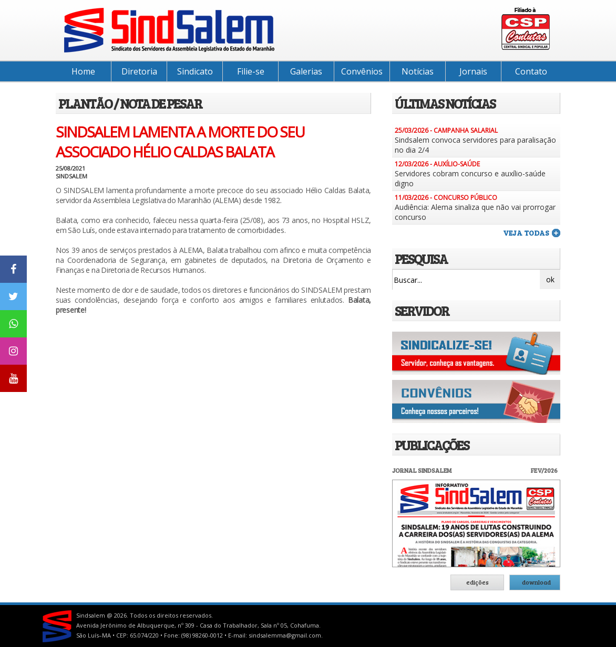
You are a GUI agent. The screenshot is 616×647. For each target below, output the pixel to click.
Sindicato (195, 71)
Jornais (473, 71)
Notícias (418, 71)
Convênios (362, 71)
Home (83, 71)
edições (477, 582)
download (536, 582)
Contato (531, 71)
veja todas (526, 233)
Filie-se (250, 71)
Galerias (306, 71)
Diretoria (139, 71)
